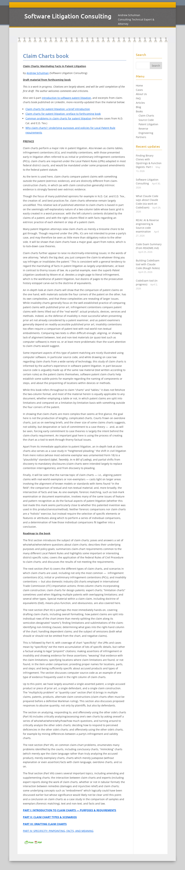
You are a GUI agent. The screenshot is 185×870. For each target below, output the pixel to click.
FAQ (138, 98)
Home (139, 85)
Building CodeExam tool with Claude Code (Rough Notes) (148, 264)
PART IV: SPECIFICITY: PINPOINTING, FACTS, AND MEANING (58, 831)
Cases (139, 90)
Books (139, 111)
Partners (141, 137)
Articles (140, 102)
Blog (138, 107)
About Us (141, 94)
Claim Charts (146, 115)
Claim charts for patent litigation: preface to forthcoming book (63, 113)
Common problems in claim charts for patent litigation (58, 118)
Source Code (146, 120)
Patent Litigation (148, 124)
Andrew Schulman (38, 73)
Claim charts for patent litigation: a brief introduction (57, 109)
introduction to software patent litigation (66, 98)
